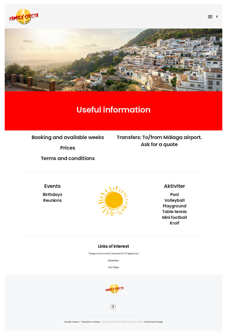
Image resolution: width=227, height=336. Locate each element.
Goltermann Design (153, 321)
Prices (67, 147)
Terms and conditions (68, 158)
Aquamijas (113, 260)
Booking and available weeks (68, 137)
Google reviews (71, 321)
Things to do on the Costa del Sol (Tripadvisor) (113, 253)
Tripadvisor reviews (90, 321)
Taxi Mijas (113, 267)
